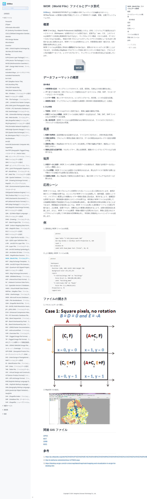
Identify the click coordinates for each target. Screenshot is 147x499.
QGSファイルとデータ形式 (14, 270)
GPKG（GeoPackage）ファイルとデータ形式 (18, 294)
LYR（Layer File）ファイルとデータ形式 (18, 246)
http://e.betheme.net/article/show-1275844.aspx (62, 460)
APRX (45, 436)
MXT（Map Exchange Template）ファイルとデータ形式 (18, 261)
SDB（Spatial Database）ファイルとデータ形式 (18, 177)
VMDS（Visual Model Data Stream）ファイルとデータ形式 (18, 288)
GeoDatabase (10, 138)
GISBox (46, 12)
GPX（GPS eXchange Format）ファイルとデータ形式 (18, 378)
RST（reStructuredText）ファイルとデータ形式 (18, 330)
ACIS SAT (8, 69)
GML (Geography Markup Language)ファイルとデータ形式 (18, 387)
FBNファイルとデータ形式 (14, 159)
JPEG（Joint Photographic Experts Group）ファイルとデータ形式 (18, 168)
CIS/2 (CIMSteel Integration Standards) (18, 33)
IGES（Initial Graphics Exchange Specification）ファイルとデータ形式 (18, 48)
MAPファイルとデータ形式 (14, 360)
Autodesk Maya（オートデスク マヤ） (18, 72)
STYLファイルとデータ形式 (14, 216)
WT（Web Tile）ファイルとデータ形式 (18, 174)
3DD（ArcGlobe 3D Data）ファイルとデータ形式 (18, 252)
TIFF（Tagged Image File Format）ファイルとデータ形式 (18, 336)
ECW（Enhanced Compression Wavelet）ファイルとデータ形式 (18, 312)
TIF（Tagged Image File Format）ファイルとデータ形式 (18, 339)
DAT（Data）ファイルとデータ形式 (17, 366)
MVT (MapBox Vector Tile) (14, 81)
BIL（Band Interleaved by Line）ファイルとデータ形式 (18, 324)
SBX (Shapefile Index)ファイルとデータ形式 (18, 120)
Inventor (8, 45)
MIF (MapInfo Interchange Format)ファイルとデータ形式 (18, 207)
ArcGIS (8, 141)
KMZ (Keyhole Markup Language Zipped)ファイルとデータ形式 (18, 381)
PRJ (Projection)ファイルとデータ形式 (18, 123)
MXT (45, 439)
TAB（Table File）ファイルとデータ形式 (18, 369)
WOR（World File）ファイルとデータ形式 (18, 258)
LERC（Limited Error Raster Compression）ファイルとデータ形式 (18, 102)
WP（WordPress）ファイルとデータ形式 (18, 171)
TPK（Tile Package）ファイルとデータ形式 (18, 99)
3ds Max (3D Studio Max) (14, 51)
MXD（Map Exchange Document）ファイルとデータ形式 (18, 273)
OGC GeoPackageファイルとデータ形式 (18, 111)
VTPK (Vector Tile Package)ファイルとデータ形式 (18, 60)
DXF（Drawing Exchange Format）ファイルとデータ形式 (18, 180)
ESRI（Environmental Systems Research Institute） (18, 186)
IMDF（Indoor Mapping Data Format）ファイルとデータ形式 (18, 225)
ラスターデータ (11, 189)
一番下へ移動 (131, 47)
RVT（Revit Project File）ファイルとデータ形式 (18, 222)
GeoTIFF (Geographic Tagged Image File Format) (18, 150)
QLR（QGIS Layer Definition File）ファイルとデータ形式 (18, 240)
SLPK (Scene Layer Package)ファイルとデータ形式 (18, 57)
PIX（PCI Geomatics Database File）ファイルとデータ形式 (18, 315)
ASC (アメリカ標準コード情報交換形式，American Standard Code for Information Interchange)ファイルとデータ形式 (18, 342)
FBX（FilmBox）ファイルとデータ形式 (18, 93)
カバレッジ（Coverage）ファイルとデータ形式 (18, 348)
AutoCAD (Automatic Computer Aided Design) (18, 144)
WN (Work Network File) (13, 90)
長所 (128, 22)
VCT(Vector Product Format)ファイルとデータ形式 (18, 375)
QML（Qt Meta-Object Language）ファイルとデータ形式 (18, 213)
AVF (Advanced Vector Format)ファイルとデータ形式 (18, 201)
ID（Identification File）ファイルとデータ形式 (18, 363)
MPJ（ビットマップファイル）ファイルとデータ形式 (18, 156)
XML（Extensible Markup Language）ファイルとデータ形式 (18, 114)
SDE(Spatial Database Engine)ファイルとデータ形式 (18, 192)
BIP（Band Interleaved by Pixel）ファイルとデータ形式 (18, 321)
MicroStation (10, 42)
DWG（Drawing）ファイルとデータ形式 (18, 219)
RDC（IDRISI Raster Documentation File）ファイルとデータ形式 (18, 327)
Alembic (8, 36)
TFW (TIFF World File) (12, 87)
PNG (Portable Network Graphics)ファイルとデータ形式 (18, 126)
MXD (45, 444)
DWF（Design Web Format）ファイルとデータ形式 (18, 66)
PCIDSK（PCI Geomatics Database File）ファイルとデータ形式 (18, 108)
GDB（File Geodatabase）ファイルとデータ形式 (18, 300)
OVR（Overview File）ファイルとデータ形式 (18, 333)
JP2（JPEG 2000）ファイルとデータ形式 (18, 309)
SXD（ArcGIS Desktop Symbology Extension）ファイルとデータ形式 (18, 249)
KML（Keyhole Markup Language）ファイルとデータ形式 (18, 384)
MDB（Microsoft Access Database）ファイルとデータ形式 (18, 297)
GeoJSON (9, 393)
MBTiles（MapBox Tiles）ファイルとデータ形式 (18, 291)
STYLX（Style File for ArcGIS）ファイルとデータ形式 (18, 237)
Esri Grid (8, 78)
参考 (128, 40)
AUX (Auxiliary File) (12, 84)
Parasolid (9, 21)
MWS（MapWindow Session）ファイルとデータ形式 (18, 255)
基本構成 (132, 19)
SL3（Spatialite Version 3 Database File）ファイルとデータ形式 (18, 285)
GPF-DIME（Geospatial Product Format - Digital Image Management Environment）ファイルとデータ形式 (18, 351)
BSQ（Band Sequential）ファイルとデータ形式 (18, 318)
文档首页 (7, 14)
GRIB (45, 441)
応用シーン (131, 28)
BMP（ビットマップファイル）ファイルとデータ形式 (18, 165)
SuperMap (9, 147)
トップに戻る (131, 44)
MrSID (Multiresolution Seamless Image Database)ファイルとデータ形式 (18, 63)
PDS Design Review (12, 39)
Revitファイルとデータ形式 (14, 96)
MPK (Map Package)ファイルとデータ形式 (18, 204)
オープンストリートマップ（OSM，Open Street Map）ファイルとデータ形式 (18, 354)
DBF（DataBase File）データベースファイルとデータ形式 (18, 399)
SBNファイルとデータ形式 (14, 162)
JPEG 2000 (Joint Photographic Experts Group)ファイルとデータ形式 (18, 105)
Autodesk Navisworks (13, 75)
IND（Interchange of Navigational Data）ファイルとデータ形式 (18, 357)
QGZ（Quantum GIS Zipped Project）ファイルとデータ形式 (18, 267)
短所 (128, 25)
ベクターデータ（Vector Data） (16, 153)
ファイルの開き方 (133, 34)
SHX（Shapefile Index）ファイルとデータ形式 (18, 396)
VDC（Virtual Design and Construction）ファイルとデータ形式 (18, 372)
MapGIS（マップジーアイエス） (16, 183)
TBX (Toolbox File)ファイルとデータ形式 (18, 195)
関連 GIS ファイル (133, 37)
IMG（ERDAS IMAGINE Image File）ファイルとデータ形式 (18, 345)
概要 (128, 11)
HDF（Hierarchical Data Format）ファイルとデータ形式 (18, 279)
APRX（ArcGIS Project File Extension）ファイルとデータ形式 (18, 264)
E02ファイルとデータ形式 (14, 231)
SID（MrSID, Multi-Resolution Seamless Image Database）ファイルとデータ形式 (18, 306)
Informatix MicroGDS (13, 27)
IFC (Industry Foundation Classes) (17, 30)
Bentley (8, 54)
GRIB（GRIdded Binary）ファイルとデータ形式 (18, 276)
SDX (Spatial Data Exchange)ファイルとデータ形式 (18, 132)
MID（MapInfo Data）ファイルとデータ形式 (18, 228)
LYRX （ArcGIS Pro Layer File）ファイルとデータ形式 (18, 243)
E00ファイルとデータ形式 (14, 234)
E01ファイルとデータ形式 (14, 210)
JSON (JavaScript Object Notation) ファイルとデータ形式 (18, 390)
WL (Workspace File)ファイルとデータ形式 (18, 135)
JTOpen (8, 24)
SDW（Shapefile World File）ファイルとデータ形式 (18, 303)
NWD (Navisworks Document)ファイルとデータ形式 (18, 198)
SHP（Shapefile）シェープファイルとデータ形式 (18, 402)
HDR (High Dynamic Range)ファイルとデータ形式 (18, 129)
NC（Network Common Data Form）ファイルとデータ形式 (18, 282)
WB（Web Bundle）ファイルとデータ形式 (18, 117)
